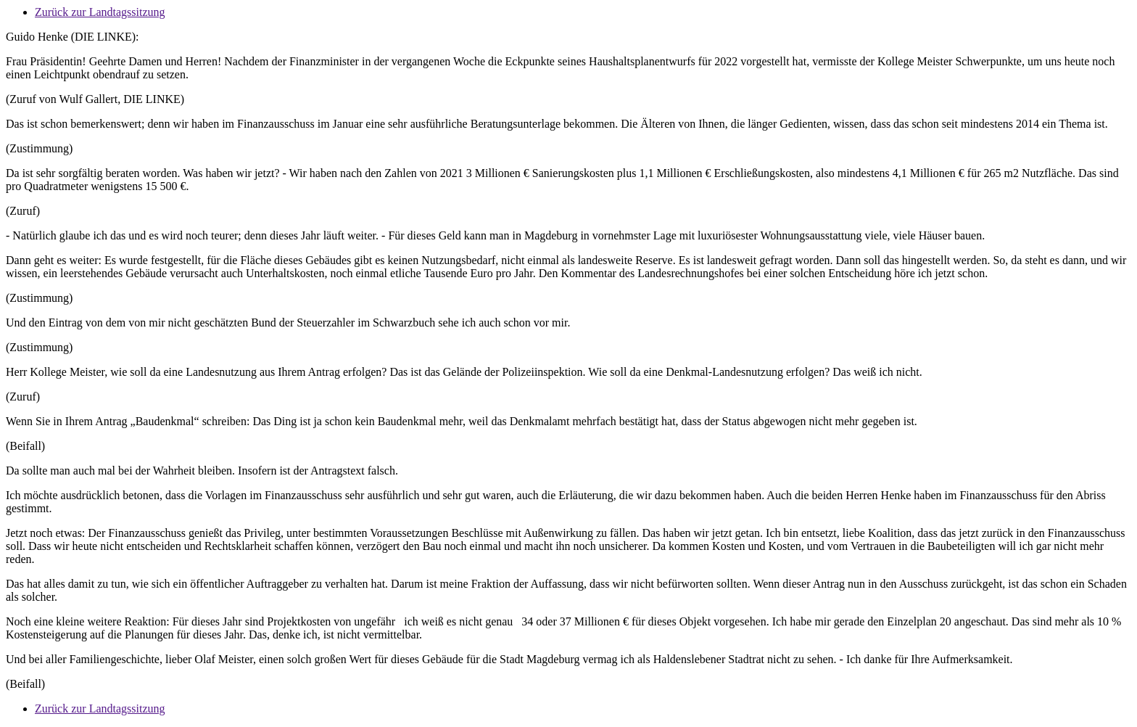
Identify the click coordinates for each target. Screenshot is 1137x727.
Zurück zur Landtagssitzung (100, 12)
